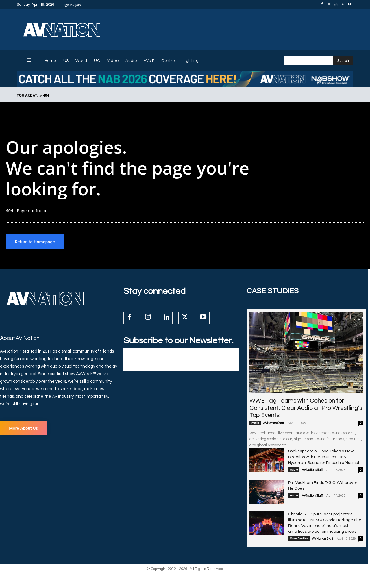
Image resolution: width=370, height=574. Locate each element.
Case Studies (299, 539)
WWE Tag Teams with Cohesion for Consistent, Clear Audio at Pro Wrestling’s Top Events (305, 409)
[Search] (343, 60)
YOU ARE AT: (27, 95)
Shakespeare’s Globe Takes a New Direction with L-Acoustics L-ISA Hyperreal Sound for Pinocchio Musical (323, 458)
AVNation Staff (273, 424)
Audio (255, 424)
